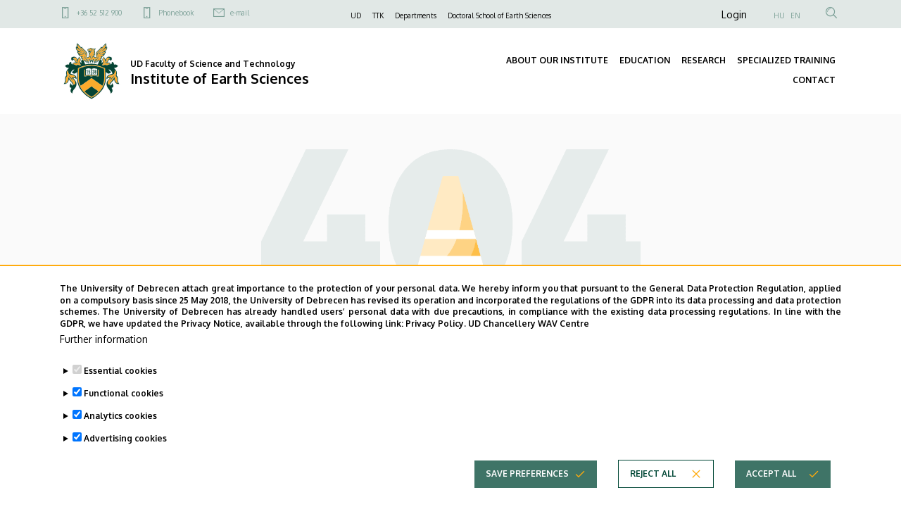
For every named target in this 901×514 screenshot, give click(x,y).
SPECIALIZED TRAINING (786, 60)
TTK (378, 15)
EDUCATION (644, 60)
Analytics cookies (120, 439)
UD (356, 15)
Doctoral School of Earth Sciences (499, 15)
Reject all (653, 496)
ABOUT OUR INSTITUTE (557, 60)
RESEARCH (703, 60)
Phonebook (176, 12)
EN (795, 15)
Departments (415, 15)
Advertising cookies (125, 461)
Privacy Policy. (435, 347)
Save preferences (527, 496)
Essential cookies (120, 394)
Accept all (771, 496)
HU (779, 15)
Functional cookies (123, 416)
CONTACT (814, 80)
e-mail (239, 12)
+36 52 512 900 (99, 12)
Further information (104, 362)
